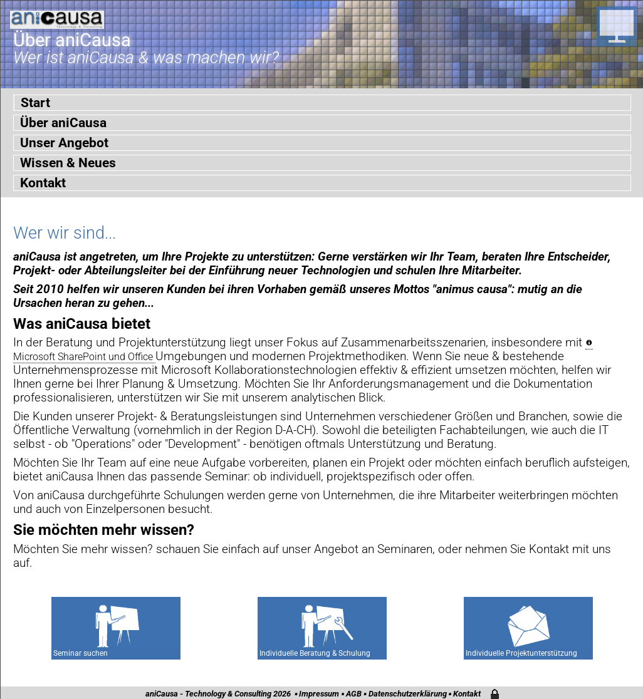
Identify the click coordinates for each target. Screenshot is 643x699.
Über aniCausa (63, 122)
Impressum (319, 693)
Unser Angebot (64, 142)
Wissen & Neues (68, 162)
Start (35, 102)
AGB (354, 693)
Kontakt (43, 182)
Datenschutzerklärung (408, 693)
